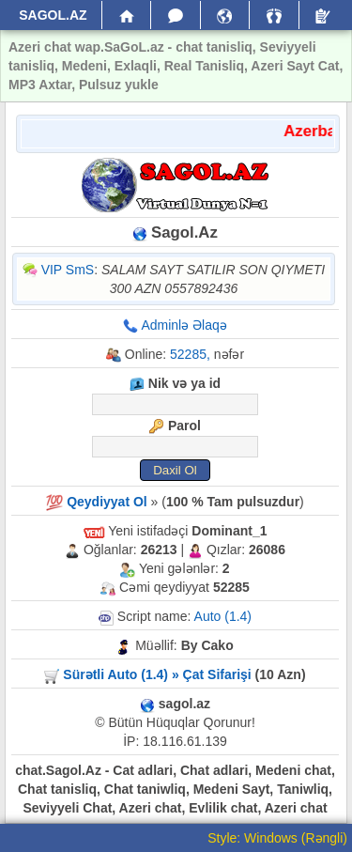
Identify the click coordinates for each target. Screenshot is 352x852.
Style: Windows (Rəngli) (277, 837)
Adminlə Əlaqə (183, 325)
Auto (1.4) (223, 616)
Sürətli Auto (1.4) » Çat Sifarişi (157, 674)
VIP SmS (68, 269)
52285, (190, 354)
